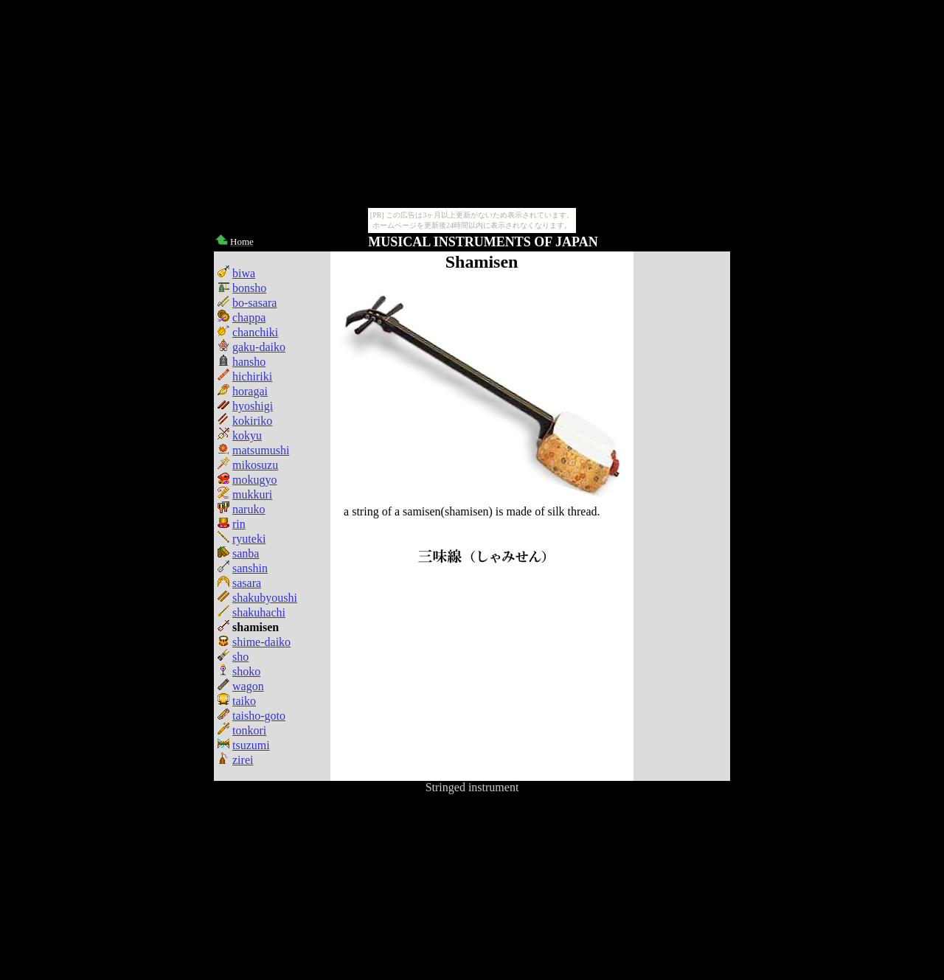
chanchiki (248, 332)
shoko (239, 671)
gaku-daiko (251, 347)
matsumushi (253, 450)
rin (232, 524)
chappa (242, 317)
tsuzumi (244, 745)
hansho (242, 361)
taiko (237, 701)
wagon (241, 686)
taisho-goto (251, 715)
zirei (235, 760)
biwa (236, 273)
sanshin (243, 568)
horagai (243, 391)
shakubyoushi (257, 597)
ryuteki (242, 538)
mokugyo (247, 479)
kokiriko (245, 420)
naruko (241, 509)
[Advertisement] (681, 516)
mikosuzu (248, 465)
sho (233, 656)
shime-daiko (254, 642)
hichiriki (245, 376)
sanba (238, 553)
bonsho (242, 288)
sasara (239, 583)
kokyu (240, 435)
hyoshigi (245, 406)
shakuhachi (251, 612)
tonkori (242, 730)
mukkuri (245, 494)
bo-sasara (247, 302)
